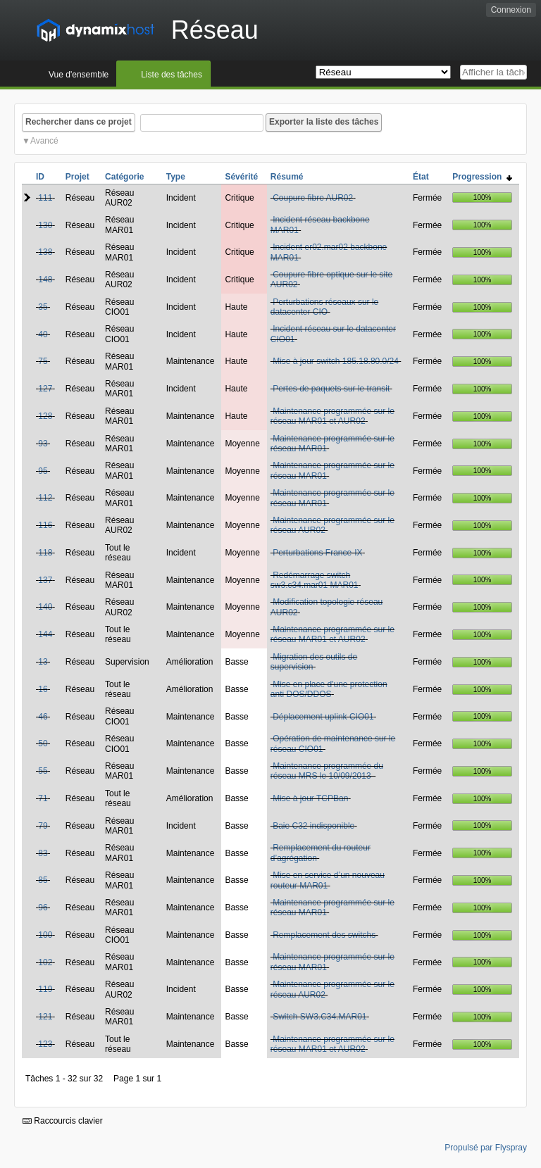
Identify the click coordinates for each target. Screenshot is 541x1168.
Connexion (511, 10)
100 (45, 935)
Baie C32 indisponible (313, 826)
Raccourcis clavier (63, 1121)
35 (42, 307)
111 (45, 198)
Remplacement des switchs (324, 935)
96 (42, 907)
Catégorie (124, 177)
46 (42, 717)
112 (45, 498)
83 (42, 853)
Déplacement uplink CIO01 (323, 717)
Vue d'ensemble (78, 75)
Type (175, 177)
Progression (482, 177)
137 (45, 580)
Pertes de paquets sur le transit (331, 389)
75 (42, 361)
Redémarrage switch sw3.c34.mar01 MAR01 (314, 580)
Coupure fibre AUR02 (313, 198)
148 (45, 279)
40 (42, 334)
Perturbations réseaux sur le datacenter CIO (324, 307)
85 (42, 880)
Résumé (287, 177)
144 (45, 634)
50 (42, 743)
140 (45, 607)
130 (45, 225)
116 (45, 525)
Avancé (44, 141)
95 (42, 471)
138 (45, 252)
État (421, 177)
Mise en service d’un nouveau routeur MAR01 (327, 880)
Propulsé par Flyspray (485, 1148)
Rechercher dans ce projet (78, 122)
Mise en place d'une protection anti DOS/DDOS (328, 689)
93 (42, 443)
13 (42, 662)
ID (40, 177)
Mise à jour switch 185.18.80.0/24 (336, 361)
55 (42, 771)
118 (45, 553)
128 (45, 416)
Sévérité (241, 177)
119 (45, 989)
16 (42, 689)
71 (42, 798)
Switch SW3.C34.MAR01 (319, 1017)
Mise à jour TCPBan (310, 798)
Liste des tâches (171, 75)
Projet (77, 177)
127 (45, 389)
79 (42, 826)
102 (45, 962)
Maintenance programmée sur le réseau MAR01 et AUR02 (332, 416)
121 (45, 1017)
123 (45, 1044)
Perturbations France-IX (317, 553)
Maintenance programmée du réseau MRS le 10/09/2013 (326, 771)
